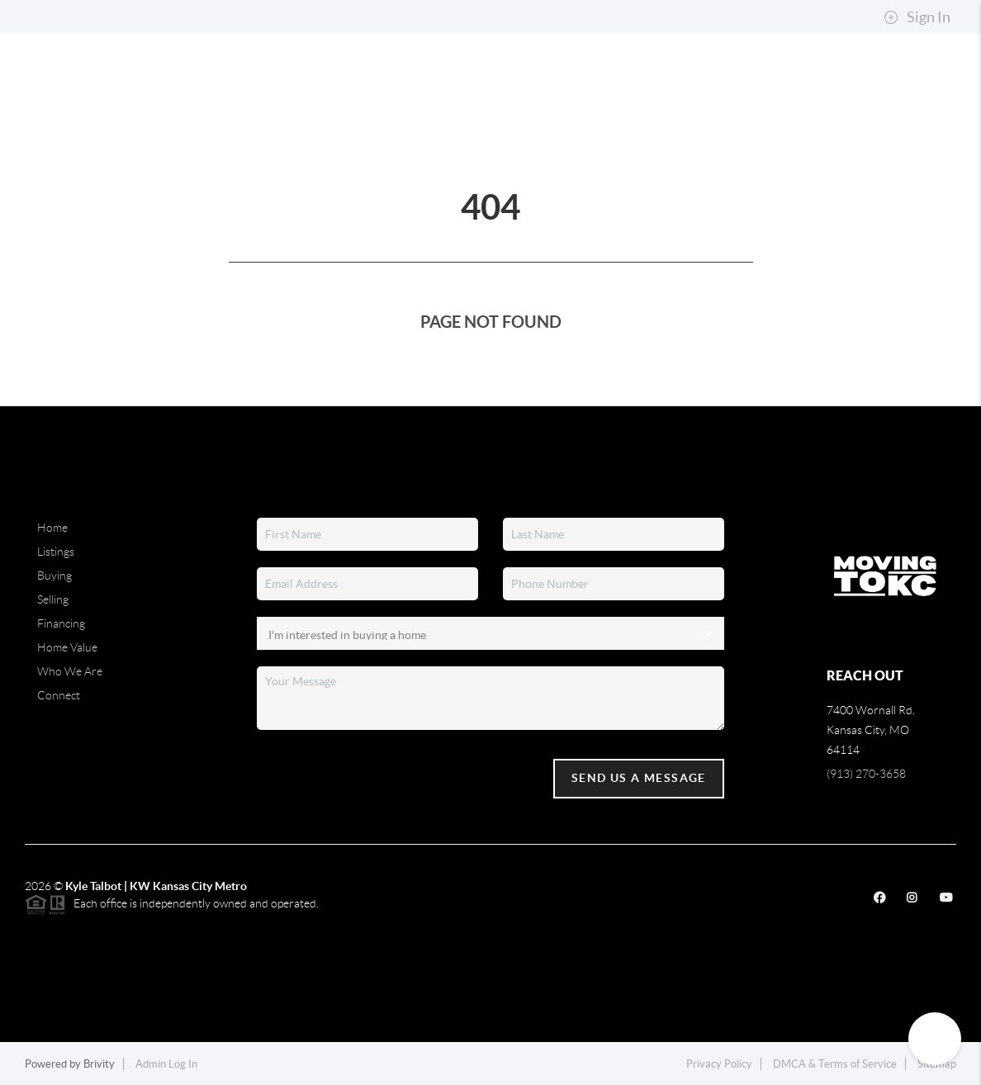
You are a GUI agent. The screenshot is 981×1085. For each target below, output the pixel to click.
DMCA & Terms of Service (835, 1064)
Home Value (67, 647)
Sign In (917, 17)
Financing (61, 623)
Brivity (99, 1064)
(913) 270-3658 (866, 773)
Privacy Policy (719, 1064)
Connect (58, 695)
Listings (55, 551)
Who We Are (69, 671)
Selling (53, 599)
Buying (54, 575)
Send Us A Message (638, 777)
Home (52, 527)
